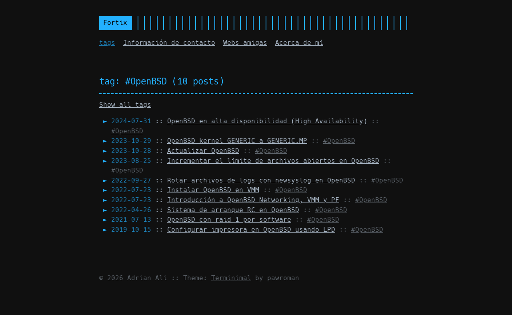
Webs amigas (245, 42)
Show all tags (125, 104)
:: (239, 121)
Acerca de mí (299, 42)
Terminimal (231, 278)
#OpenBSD (127, 131)
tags (107, 42)
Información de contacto (169, 42)
